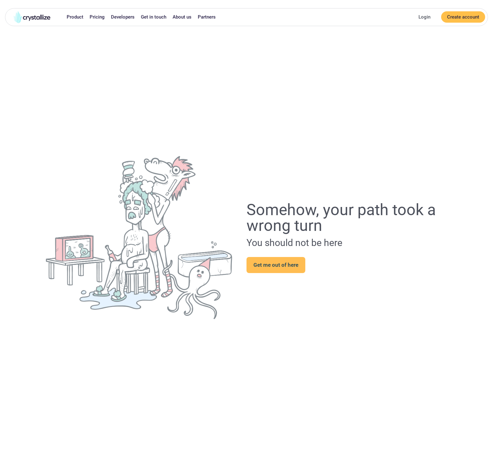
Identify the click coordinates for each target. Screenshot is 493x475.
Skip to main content (2, 4)
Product (75, 17)
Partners (207, 17)
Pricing (97, 17)
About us (182, 17)
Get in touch (153, 17)
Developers (123, 17)
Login (424, 17)
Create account (463, 17)
